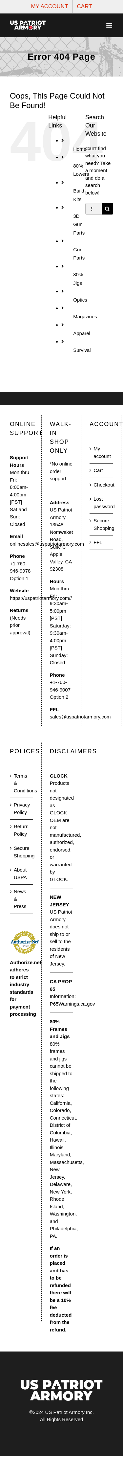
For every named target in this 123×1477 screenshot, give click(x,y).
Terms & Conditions (22, 783)
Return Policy (21, 830)
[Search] (107, 209)
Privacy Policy (22, 808)
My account (101, 452)
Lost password (101, 502)
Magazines (85, 316)
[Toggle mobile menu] (109, 25)
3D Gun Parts (79, 224)
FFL (97, 542)
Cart (98, 470)
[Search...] (93, 209)
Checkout (101, 485)
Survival (82, 350)
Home (79, 149)
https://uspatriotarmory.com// (41, 598)
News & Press (20, 899)
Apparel (81, 333)
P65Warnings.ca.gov (72, 1004)
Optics (80, 300)
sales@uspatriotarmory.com (80, 716)
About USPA (20, 873)
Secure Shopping (101, 524)
